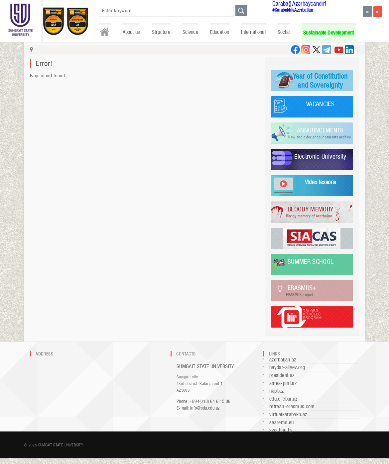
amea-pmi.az (283, 383)
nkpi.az (276, 391)
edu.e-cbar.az (283, 399)
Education (219, 32)
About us (131, 32)
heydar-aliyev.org (287, 367)
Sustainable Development (328, 33)
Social (284, 32)
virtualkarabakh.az (288, 414)
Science (190, 32)
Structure (161, 32)
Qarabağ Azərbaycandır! (299, 3)
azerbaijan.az (282, 359)
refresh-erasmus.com (292, 406)
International (253, 32)
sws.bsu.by (281, 430)
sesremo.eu (281, 422)
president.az (281, 375)
